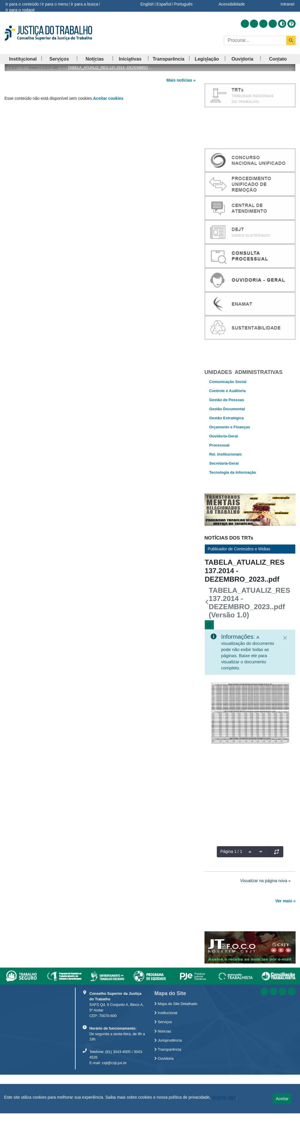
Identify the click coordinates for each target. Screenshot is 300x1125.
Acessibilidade (232, 4)
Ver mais (283, 911)
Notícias (162, 1081)
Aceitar (282, 1098)
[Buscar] (255, 40)
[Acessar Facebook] (254, 24)
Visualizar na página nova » (265, 891)
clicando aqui (224, 1097)
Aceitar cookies (108, 98)
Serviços (163, 1072)
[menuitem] (22, 59)
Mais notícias (179, 80)
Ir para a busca (84, 4)
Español (163, 4)
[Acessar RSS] (245, 24)
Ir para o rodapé (20, 10)
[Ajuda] (291, 24)
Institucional (165, 1063)
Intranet (287, 4)
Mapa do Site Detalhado (175, 1054)
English (147, 4)
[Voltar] (207, 612)
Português (183, 4)
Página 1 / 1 (231, 862)
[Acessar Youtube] (263, 24)
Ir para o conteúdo (22, 4)
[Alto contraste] (282, 24)
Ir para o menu (55, 4)
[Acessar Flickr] (273, 24)
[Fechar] (285, 648)
